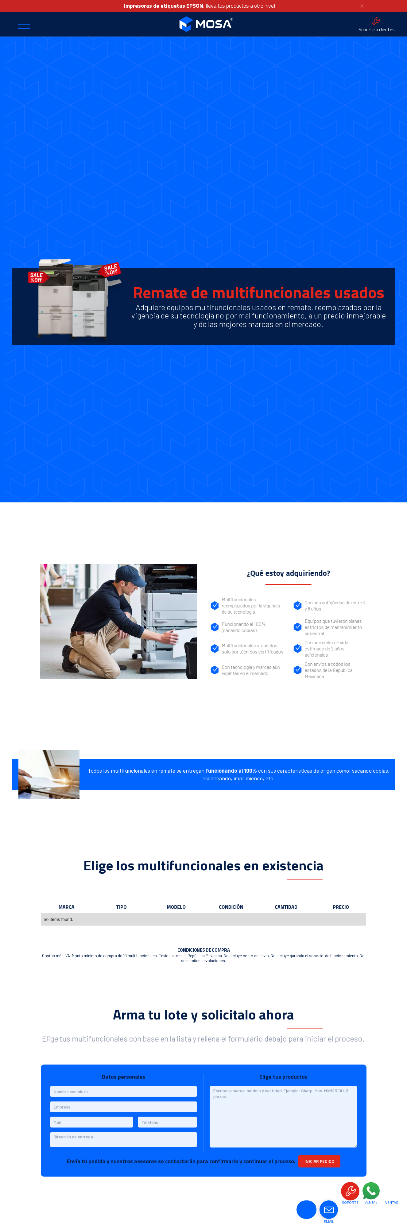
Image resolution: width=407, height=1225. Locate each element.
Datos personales (123, 1080)
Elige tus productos (283, 1080)
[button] (24, 24)
